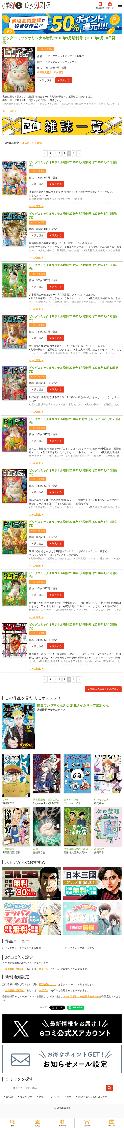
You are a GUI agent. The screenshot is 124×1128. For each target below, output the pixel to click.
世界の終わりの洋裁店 (76, 848)
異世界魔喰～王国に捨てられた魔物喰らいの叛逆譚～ (46, 799)
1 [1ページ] (50, 153)
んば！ (36, 848)
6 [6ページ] (73, 153)
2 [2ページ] (55, 153)
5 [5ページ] (69, 153)
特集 (41, 1096)
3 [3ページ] (59, 153)
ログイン (110, 5)
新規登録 (100, 5)
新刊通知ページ (47, 984)
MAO (5, 799)
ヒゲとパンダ (71, 799)
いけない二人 (101, 799)
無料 (69, 1096)
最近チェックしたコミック (92, 1096)
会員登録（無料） (14, 969)
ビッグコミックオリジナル (62, 61)
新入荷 (10, 1096)
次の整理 (99, 848)
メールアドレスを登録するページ (81, 996)
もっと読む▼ (9, 111)
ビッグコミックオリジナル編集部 (66, 56)
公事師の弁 (8, 848)
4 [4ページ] (64, 153)
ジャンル (55, 1096)
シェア (43, 1007)
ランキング (26, 1096)
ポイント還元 (47, 49)
